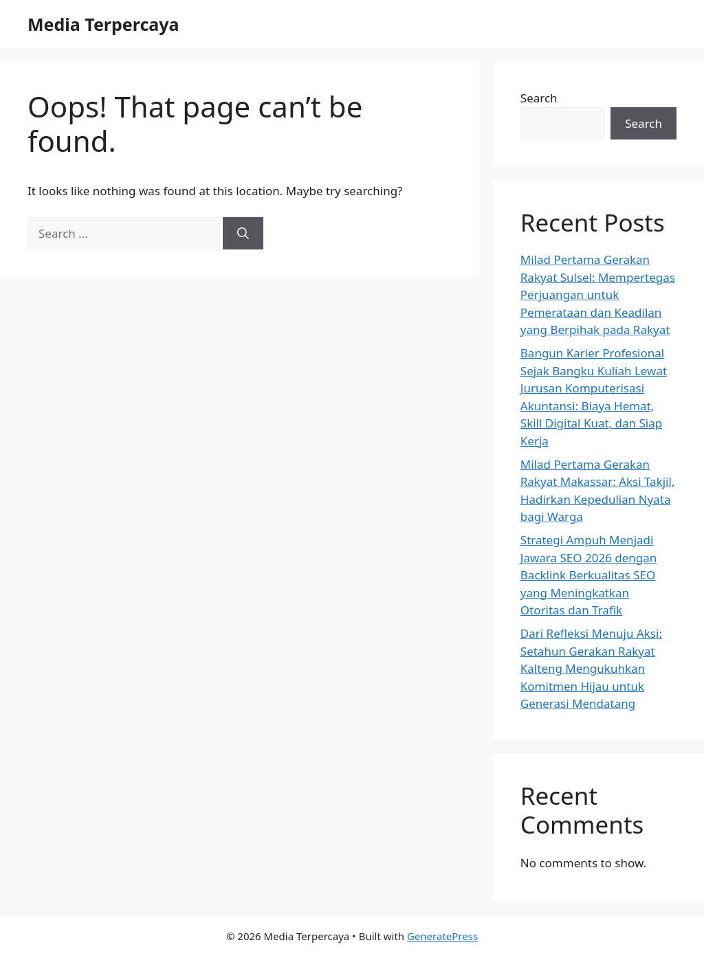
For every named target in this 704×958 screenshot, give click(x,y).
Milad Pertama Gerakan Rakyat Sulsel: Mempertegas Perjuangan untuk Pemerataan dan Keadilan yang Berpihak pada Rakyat (597, 294)
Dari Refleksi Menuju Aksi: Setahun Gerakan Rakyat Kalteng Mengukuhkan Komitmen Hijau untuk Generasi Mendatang (591, 668)
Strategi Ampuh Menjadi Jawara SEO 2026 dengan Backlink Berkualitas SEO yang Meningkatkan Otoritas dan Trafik (588, 575)
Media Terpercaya (103, 24)
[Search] (243, 233)
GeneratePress (442, 936)
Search (539, 98)
